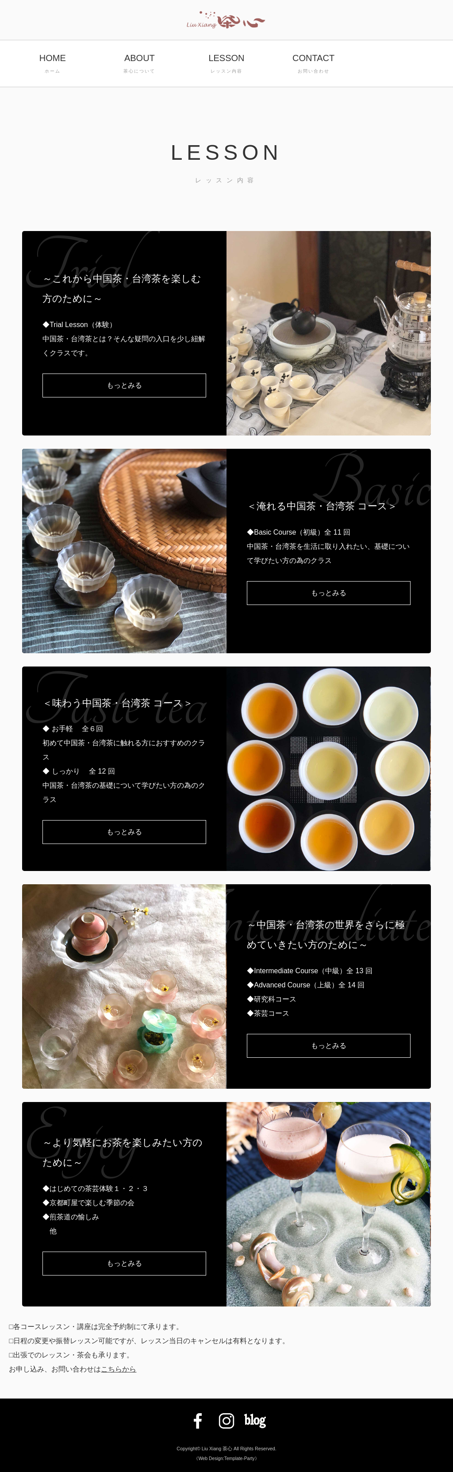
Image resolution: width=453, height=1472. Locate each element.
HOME (52, 64)
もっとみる (124, 385)
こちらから (118, 1369)
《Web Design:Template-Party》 (226, 1458)
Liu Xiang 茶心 (217, 1448)
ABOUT (139, 64)
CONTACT (313, 64)
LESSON (226, 64)
